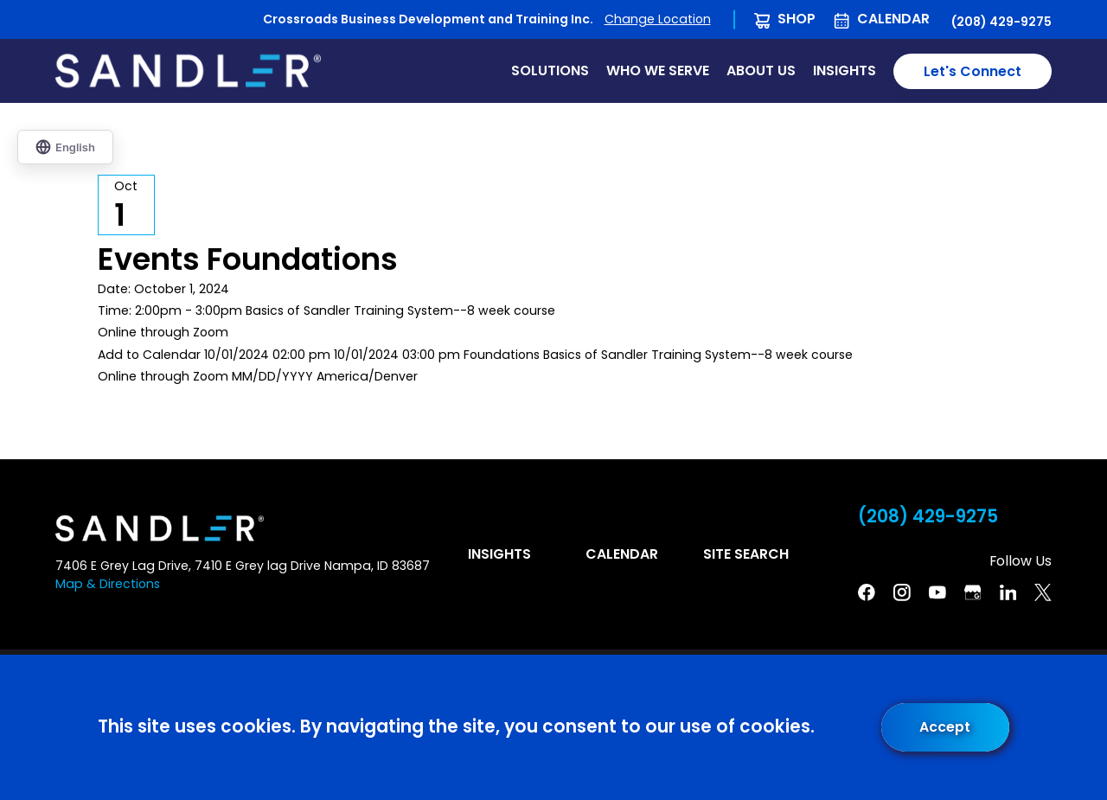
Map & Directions (107, 583)
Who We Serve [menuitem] (657, 70)
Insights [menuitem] (844, 70)
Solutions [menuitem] (550, 70)
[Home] (188, 71)
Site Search (746, 554)
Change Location (658, 19)
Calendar (893, 19)
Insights (499, 554)
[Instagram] (902, 592)
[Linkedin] (1008, 592)
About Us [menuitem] (761, 70)
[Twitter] (1043, 592)
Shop (796, 19)
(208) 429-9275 (1001, 22)
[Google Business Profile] (973, 592)
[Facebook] (866, 592)
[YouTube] (937, 592)
